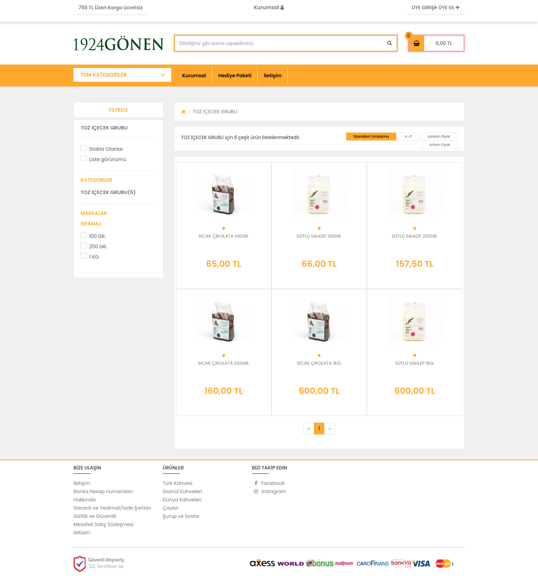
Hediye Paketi (235, 75)
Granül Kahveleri (182, 491)
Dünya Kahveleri (182, 499)
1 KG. (94, 256)
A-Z (408, 136)
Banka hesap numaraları (103, 491)
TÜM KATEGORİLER (103, 74)
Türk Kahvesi (177, 483)
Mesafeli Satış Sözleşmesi (103, 524)
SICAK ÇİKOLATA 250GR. (223, 363)
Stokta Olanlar (106, 149)
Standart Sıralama (371, 136)
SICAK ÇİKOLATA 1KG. (319, 363)
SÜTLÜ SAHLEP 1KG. (414, 363)
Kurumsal (269, 7)
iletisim (81, 532)
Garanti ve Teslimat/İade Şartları (112, 507)
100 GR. (97, 236)
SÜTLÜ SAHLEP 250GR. (414, 236)
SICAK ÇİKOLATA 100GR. (223, 236)
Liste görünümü (107, 159)
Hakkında (84, 499)
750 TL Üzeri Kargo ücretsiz (111, 7)
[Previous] (308, 428)
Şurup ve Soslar (181, 516)
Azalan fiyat (439, 136)
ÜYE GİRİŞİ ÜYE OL (435, 7)
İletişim (273, 75)
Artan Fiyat (439, 144)
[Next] (329, 428)
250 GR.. (98, 246)
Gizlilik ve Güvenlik (94, 516)
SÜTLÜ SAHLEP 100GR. (319, 236)
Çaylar (170, 507)
